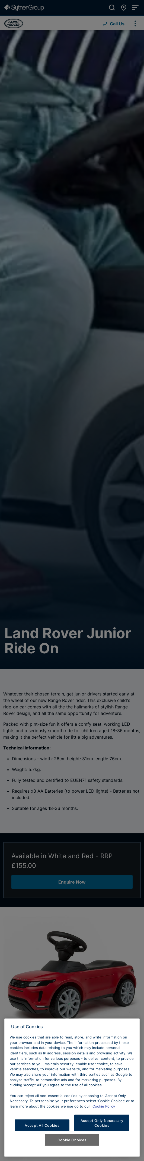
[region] (72, 1088)
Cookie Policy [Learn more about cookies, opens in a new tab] (103, 1106)
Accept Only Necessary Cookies (102, 1123)
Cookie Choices (72, 1140)
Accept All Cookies (42, 1125)
